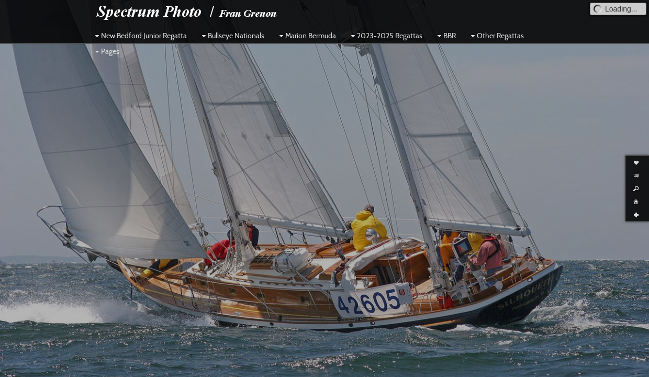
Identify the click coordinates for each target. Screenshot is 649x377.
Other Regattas (496, 35)
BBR (445, 35)
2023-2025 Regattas (385, 35)
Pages (106, 51)
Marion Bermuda (306, 35)
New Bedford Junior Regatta (140, 35)
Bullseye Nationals (231, 35)
